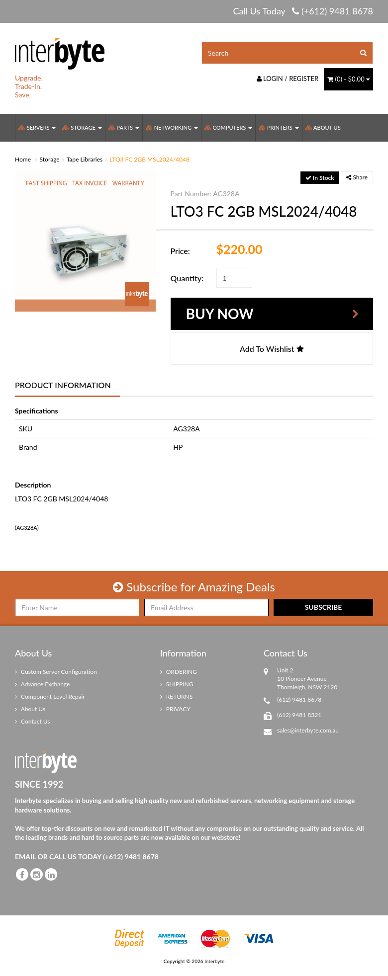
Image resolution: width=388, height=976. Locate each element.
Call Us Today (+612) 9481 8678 (303, 10)
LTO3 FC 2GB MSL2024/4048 (149, 159)
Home (23, 159)
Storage (81, 127)
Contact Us (32, 721)
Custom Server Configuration (56, 671)
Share (357, 177)
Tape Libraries (85, 159)
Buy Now (220, 313)
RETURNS (176, 696)
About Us (323, 127)
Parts (123, 127)
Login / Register (288, 78)
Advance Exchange (42, 684)
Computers (228, 127)
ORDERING (178, 671)
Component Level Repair (50, 696)
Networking (172, 127)
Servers (37, 127)
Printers (278, 127)
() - (348, 79)
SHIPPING (177, 684)
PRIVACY (175, 709)
